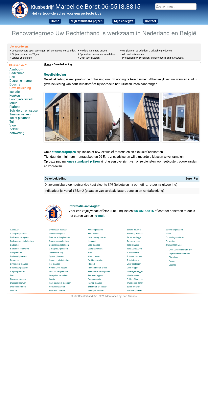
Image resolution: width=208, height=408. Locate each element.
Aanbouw (16, 69)
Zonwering (17, 133)
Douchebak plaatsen (58, 230)
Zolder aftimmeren (135, 279)
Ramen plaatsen (95, 283)
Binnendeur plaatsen (19, 264)
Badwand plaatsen (18, 256)
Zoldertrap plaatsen (174, 230)
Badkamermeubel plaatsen (22, 241)
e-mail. (100, 216)
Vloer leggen (132, 268)
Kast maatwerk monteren (60, 283)
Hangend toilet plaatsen (59, 260)
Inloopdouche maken (58, 275)
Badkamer (17, 73)
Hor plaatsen (54, 264)
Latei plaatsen (94, 245)
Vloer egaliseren (134, 264)
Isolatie (15, 92)
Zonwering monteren (175, 237)
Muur (13, 103)
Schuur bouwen (134, 230)
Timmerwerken (20, 114)
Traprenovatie (133, 252)
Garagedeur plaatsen (58, 249)
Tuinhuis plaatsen (134, 256)
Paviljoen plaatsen (96, 260)
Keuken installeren (57, 287)
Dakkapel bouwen (18, 283)
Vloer (13, 125)
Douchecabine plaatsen (59, 237)
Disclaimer (173, 257)
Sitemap (172, 265)
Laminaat (92, 241)
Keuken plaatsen (95, 230)
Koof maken (93, 234)
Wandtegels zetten (135, 283)
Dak (12, 77)
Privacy (172, 261)
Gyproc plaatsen (56, 256)
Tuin (12, 122)
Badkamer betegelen (19, 237)
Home (55, 21)
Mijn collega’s (123, 21)
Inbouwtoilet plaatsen (58, 271)
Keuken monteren (57, 290)
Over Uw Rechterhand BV (180, 250)
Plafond (15, 107)
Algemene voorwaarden (179, 253)
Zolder (14, 129)
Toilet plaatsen (20, 118)
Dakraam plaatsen (18, 279)
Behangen (14, 260)
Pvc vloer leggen (95, 275)
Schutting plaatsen (135, 234)
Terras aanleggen (134, 237)
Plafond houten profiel (97, 268)
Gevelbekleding (20, 88)
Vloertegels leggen (135, 271)
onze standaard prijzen (83, 161)
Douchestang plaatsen (59, 241)
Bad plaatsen (16, 252)
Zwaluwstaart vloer (174, 245)
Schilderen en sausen (24, 110)
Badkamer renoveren (19, 249)
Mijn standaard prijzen (87, 21)
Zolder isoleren (133, 287)
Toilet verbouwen (134, 249)
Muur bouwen (94, 256)
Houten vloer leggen (58, 268)
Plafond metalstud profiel (99, 271)
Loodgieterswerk (21, 99)
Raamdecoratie (95, 279)
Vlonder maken (133, 275)
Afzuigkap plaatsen (18, 234)
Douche (15, 84)
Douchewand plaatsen (59, 245)
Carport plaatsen (17, 271)
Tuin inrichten (133, 260)
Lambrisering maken (97, 237)
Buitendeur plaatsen (19, 268)
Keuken (15, 95)
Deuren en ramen (22, 81)
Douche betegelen (57, 234)
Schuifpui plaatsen (96, 290)
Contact (150, 21)
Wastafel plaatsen (135, 290)
